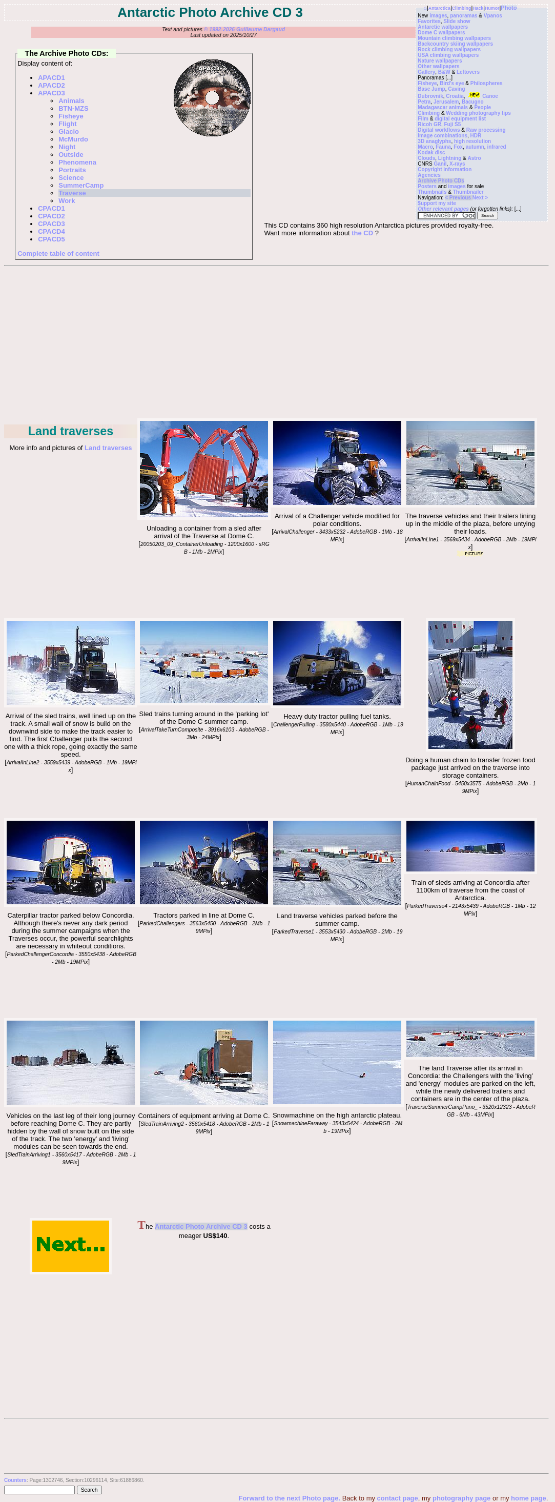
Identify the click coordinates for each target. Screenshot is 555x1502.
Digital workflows (439, 130)
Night (66, 147)
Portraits (72, 170)
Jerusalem (446, 102)
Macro (425, 147)
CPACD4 (51, 231)
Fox (458, 147)
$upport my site (437, 203)
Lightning (450, 158)
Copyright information (444, 169)
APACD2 (51, 85)
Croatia (454, 96)
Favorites (429, 21)
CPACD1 (51, 208)
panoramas (463, 15)
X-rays (457, 164)
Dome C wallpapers (441, 32)
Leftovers (468, 72)
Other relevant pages (443, 209)
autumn (475, 147)
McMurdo (73, 139)
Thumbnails (432, 192)
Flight (67, 124)
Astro (474, 158)
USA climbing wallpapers (448, 55)
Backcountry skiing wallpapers (455, 44)
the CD (362, 233)
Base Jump (431, 89)
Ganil (440, 164)
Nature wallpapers (440, 61)
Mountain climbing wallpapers (454, 38)
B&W (444, 72)
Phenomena (77, 162)
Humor (492, 8)
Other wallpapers (438, 66)
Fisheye (427, 83)
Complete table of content (58, 253)
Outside (70, 154)
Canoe (482, 96)
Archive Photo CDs (441, 181)
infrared (496, 147)
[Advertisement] (276, 343)
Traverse (72, 193)
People (482, 107)
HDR (476, 135)
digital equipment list (460, 118)
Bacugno (473, 102)
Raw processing (486, 130)
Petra (424, 102)
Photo (509, 8)
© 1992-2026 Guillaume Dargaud (244, 29)
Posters (427, 186)
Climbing (461, 8)
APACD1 (51, 78)
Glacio (68, 131)
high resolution (472, 141)
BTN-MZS (73, 108)
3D (421, 141)
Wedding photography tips (478, 113)
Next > (480, 197)
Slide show (456, 21)
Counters (15, 1480)
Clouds (426, 158)
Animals (71, 101)
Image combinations (442, 135)
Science (71, 177)
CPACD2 (51, 216)
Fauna (443, 147)
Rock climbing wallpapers (449, 49)
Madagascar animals (443, 107)
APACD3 (51, 93)
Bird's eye (452, 83)
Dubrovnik (430, 96)
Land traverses (108, 448)
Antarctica (439, 8)
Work (66, 201)
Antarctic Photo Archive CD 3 (201, 1226)
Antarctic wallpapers (443, 27)
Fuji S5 (452, 124)
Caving (456, 89)
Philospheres (486, 83)
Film (423, 118)
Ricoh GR (429, 124)
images (438, 15)
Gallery (426, 72)
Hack (477, 8)
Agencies (429, 175)
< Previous (458, 197)
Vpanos (493, 15)
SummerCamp (81, 185)
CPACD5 (51, 239)
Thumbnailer (468, 192)
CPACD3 (51, 224)
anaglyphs (438, 141)
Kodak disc (431, 152)
